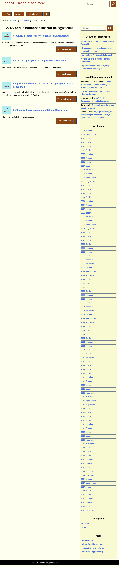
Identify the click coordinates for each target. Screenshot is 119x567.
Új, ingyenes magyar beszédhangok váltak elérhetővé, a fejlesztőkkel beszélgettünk (96, 115)
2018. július (86, 409)
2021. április (86, 338)
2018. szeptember (88, 401)
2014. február (86, 502)
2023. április (86, 244)
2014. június (86, 487)
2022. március (87, 295)
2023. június (86, 236)
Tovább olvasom (66, 49)
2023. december (87, 213)
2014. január (86, 506)
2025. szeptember (88, 135)
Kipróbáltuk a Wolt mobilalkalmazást (96, 55)
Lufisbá (84, 91)
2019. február (86, 381)
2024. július (86, 185)
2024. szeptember (88, 178)
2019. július (86, 362)
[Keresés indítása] (110, 28)
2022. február (86, 299)
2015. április (86, 456)
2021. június (86, 330)
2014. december (87, 471)
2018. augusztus (88, 405)
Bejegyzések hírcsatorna (91, 544)
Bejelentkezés (87, 540)
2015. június (86, 452)
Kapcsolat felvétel (34, 14)
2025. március (87, 154)
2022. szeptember (88, 271)
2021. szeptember (88, 318)
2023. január (86, 256)
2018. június (86, 412)
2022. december (87, 260)
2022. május (86, 287)
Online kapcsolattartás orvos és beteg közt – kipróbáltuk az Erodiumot (97, 84)
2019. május (86, 369)
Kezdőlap (6, 14)
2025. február (86, 158)
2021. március (87, 342)
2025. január (86, 162)
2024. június (86, 189)
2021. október (86, 315)
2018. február (86, 428)
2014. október (86, 479)
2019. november (87, 358)
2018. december (87, 389)
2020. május (86, 354)
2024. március (87, 201)
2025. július (86, 138)
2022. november (87, 264)
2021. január (86, 350)
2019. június (86, 365)
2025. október (86, 131)
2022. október (86, 268)
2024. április (86, 197)
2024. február (86, 205)
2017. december (87, 436)
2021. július (86, 326)
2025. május (86, 146)
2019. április (86, 373)
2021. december (87, 307)
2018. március (87, 424)
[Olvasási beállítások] (46, 14)
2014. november (87, 475)
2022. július (86, 279)
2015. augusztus (88, 444)
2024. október (86, 174)
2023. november (87, 217)
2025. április (86, 150)
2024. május (86, 193)
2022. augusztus (88, 275)
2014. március (87, 499)
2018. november (87, 393)
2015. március (87, 459)
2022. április (86, 291)
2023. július (86, 232)
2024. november (87, 170)
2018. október (86, 397)
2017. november (87, 440)
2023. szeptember (88, 225)
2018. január (86, 432)
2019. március (87, 377)
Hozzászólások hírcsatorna (92, 548)
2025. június (86, 142)
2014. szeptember (88, 483)
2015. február (86, 463)
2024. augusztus (88, 182)
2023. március (87, 248)
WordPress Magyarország (92, 552)
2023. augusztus (88, 229)
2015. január (86, 467)
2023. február (86, 252)
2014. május (86, 491)
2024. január (86, 209)
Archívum (19, 14)
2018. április (86, 420)
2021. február (86, 346)
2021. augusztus (88, 322)
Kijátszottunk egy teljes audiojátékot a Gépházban (40, 110)
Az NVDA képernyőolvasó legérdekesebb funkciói (40, 60)
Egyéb (83, 527)
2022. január (86, 303)
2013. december (87, 510)
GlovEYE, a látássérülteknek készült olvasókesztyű (41, 35)
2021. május (86, 334)
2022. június (86, 283)
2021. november (87, 311)
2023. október (86, 221)
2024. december (87, 166)
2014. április (86, 495)
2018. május (86, 416)
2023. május (86, 240)
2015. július (86, 448)
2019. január (86, 385)
